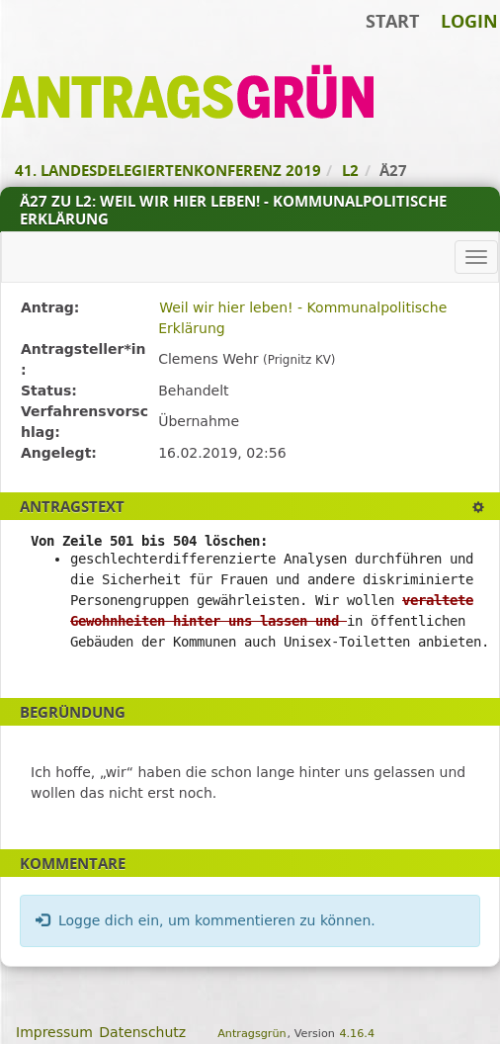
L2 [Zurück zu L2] (350, 170)
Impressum (54, 1032)
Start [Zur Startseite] (392, 21)
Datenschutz (142, 1032)
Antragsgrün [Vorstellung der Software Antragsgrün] (251, 1033)
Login (469, 21)
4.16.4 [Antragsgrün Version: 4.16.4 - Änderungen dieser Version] (357, 1033)
